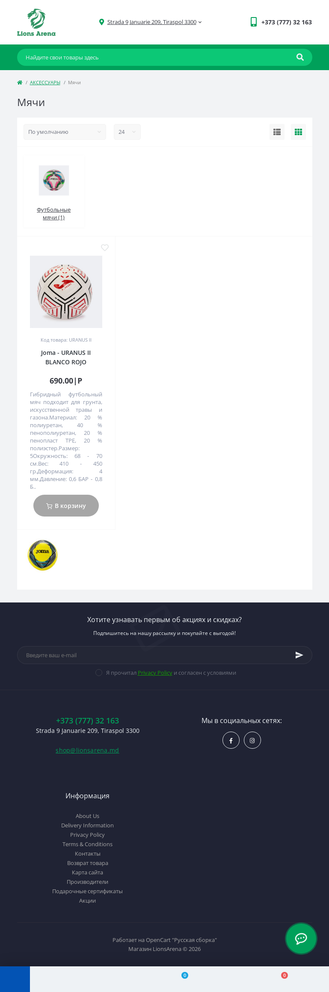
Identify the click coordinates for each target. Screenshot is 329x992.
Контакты (88, 853)
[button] (152, 22)
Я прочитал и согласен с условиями (171, 672)
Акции (87, 900)
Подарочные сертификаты (87, 891)
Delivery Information (87, 825)
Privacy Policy (155, 672)
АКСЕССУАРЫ (45, 82)
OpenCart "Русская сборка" (181, 940)
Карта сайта (87, 872)
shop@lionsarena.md (87, 750)
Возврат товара (87, 863)
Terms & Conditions (87, 844)
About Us (87, 816)
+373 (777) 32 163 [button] (87, 721)
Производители (87, 882)
